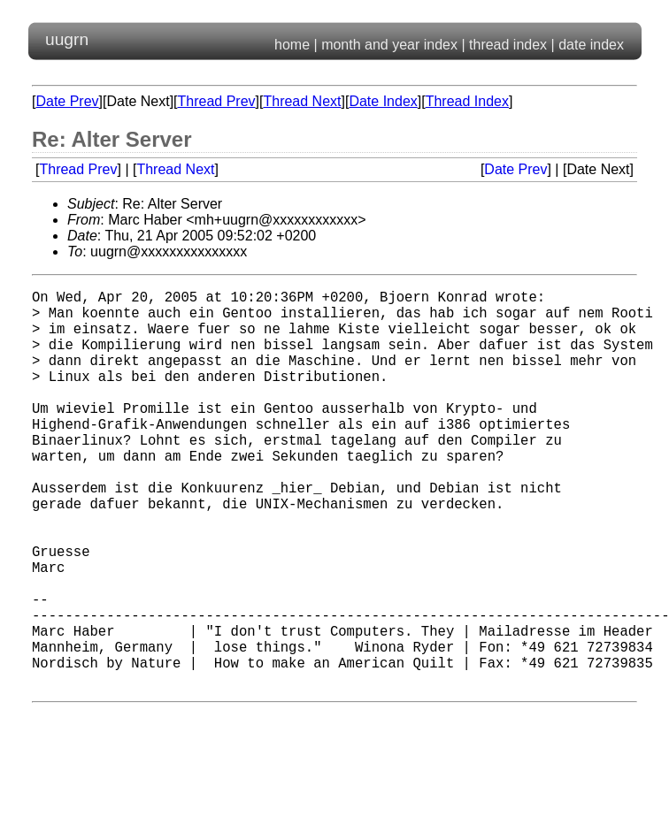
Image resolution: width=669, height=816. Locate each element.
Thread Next (302, 101)
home (292, 44)
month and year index (389, 44)
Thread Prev (217, 101)
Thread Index (467, 101)
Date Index (383, 101)
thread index (508, 44)
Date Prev (66, 101)
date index (591, 44)
